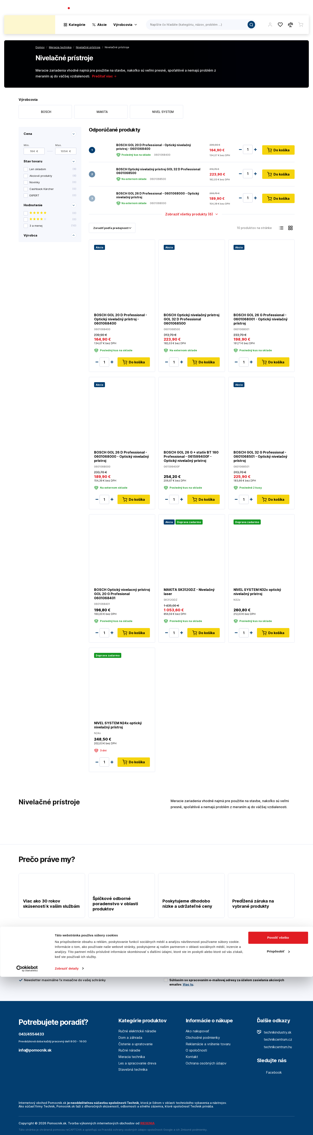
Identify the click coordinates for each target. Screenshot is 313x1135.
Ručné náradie (129, 1050)
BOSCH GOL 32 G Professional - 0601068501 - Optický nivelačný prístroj (260, 456)
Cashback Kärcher (52, 189)
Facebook (269, 1072)
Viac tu (188, 984)
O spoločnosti (249, 8)
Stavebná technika (132, 1069)
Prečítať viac (104, 76)
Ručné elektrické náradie (137, 1031)
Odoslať (278, 966)
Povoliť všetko (278, 1096)
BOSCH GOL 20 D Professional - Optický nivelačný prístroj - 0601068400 (153, 146)
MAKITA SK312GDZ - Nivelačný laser (189, 592)
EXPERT (52, 195)
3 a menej (52, 226)
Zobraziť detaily (67, 1127)
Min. (26, 145)
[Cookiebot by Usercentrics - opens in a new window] (27, 1127)
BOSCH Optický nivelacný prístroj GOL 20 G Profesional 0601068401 (122, 594)
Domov (40, 47)
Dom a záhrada (130, 1037)
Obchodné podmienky (203, 1037)
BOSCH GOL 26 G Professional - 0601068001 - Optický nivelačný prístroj (260, 319)
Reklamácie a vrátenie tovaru (208, 1044)
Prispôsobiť (278, 1109)
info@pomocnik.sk (35, 1050)
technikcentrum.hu (274, 1047)
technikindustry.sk (274, 1032)
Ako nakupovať (197, 1031)
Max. (58, 145)
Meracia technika (131, 1057)
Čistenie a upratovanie (135, 1044)
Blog (268, 8)
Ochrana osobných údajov (206, 1063)
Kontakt (302, 8)
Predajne (284, 8)
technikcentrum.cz (274, 1039)
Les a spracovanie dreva (137, 1063)
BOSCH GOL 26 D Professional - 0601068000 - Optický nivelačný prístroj (157, 195)
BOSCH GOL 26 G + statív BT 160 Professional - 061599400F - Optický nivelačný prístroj (191, 456)
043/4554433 (83, 8)
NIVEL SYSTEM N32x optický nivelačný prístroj (257, 592)
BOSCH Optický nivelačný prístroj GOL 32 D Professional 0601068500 (158, 171)
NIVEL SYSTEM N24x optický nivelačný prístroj (118, 725)
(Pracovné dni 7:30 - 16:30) (115, 8)
